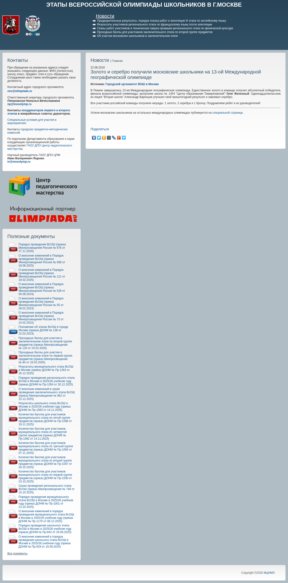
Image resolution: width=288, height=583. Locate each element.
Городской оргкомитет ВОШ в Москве (132, 84)
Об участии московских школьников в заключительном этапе (137, 36)
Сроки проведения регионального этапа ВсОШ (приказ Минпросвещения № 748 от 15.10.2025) (47, 489)
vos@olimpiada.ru (19, 91)
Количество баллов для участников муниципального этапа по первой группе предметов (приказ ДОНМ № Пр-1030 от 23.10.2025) (45, 476)
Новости (105, 16)
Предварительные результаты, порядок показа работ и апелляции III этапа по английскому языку (161, 20)
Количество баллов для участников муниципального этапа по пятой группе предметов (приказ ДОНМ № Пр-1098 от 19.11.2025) (45, 419)
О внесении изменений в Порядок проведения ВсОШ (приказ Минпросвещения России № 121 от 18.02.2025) (42, 275)
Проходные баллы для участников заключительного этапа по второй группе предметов (154, 32)
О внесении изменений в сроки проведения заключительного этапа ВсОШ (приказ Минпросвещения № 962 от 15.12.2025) (47, 394)
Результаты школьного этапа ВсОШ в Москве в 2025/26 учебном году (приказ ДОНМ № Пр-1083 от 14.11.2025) (45, 407)
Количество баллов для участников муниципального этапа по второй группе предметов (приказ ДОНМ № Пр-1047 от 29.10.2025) (45, 462)
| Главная (116, 61)
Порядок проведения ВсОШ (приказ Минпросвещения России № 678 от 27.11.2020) (42, 248)
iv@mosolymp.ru (18, 161)
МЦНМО (269, 572)
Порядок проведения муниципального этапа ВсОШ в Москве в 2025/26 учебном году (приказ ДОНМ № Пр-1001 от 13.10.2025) (46, 502)
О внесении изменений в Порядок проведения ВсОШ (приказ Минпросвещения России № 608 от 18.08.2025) (42, 260)
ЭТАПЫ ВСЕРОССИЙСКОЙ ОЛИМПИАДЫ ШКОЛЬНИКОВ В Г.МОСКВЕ (144, 4)
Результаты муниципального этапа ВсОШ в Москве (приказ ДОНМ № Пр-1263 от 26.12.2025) (46, 370)
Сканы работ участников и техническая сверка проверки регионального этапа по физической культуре (165, 28)
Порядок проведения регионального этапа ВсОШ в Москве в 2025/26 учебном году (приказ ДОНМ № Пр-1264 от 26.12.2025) (47, 381)
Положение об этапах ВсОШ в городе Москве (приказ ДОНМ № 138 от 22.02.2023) (43, 330)
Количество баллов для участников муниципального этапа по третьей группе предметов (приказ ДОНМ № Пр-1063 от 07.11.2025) (46, 448)
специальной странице (227, 112)
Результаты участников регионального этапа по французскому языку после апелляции (154, 24)
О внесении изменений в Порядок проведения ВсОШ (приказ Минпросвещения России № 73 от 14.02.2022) (41, 317)
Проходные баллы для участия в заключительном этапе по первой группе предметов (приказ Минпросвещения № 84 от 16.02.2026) (45, 357)
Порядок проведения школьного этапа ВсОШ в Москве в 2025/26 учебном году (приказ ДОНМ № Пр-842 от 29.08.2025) (45, 529)
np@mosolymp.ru (19, 104)
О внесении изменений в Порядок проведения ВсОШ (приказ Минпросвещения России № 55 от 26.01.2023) (41, 303)
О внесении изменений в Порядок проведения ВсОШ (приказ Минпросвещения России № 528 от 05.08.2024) (42, 289)
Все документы (17, 553)
